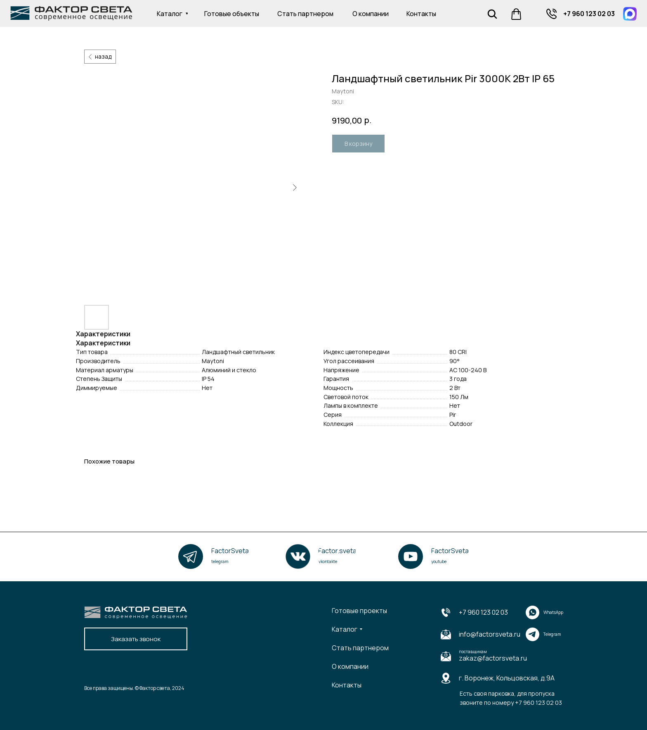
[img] (551, 14)
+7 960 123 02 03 (483, 612)
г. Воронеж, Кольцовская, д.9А (507, 677)
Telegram (552, 634)
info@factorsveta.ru (489, 634)
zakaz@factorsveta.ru (493, 658)
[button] (135, 639)
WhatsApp (553, 612)
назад (103, 56)
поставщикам (473, 651)
